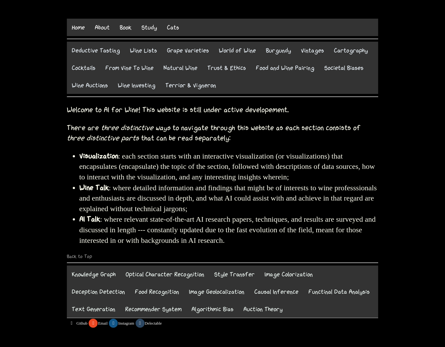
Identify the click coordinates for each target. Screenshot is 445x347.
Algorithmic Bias (213, 309)
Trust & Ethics (226, 68)
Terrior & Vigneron (190, 85)
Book (126, 27)
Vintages (312, 50)
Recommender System (153, 309)
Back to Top (79, 256)
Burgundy (278, 50)
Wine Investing (136, 85)
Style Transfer (234, 274)
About (102, 27)
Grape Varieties (188, 50)
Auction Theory (263, 309)
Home (78, 27)
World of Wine (237, 50)
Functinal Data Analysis (339, 292)
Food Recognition (157, 292)
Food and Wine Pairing (285, 68)
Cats (173, 27)
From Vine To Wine (129, 68)
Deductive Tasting (96, 50)
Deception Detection (98, 292)
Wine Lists (143, 50)
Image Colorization (289, 274)
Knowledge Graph (94, 274)
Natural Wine (180, 68)
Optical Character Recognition (165, 274)
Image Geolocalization (216, 292)
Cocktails (83, 68)
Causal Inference (276, 292)
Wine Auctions (90, 85)
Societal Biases (344, 68)
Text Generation (93, 309)
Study (149, 27)
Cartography (351, 50)
